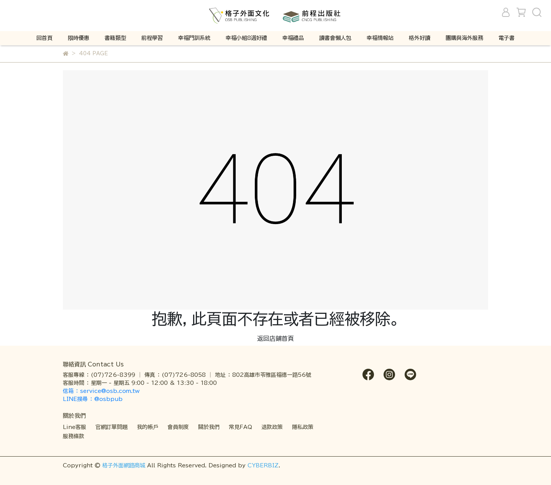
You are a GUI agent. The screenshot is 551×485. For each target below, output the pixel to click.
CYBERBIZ (263, 465)
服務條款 (73, 436)
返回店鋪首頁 (275, 338)
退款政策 (272, 427)
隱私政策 (302, 427)
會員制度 (178, 427)
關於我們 (209, 427)
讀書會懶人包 (335, 38)
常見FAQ (240, 427)
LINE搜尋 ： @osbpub (93, 399)
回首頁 (44, 38)
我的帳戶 (147, 427)
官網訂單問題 (111, 427)
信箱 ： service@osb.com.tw (102, 391)
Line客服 (74, 427)
